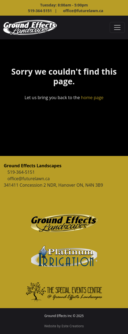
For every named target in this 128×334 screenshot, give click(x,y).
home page (92, 97)
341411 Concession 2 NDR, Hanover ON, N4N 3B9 (53, 185)
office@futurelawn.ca (83, 10)
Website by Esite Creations (64, 326)
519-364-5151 (21, 172)
